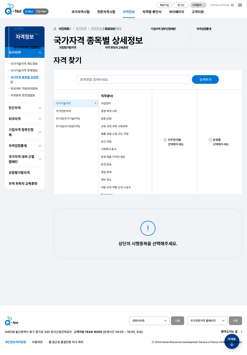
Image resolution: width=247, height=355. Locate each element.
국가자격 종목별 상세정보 (24, 80)
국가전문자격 (63, 111)
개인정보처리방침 (15, 342)
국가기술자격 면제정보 (24, 70)
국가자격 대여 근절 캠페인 (21, 159)
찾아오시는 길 (229, 331)
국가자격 (15, 52)
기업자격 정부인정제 (21, 132)
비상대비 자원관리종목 (24, 88)
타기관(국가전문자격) (68, 126)
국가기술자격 (63, 103)
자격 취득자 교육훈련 (23, 184)
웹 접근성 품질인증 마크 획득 (66, 342)
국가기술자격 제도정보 (24, 64)
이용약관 (37, 342)
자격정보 (66, 28)
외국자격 (15, 119)
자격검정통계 (18, 146)
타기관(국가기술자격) (68, 118)
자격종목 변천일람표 (23, 95)
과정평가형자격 (19, 173)
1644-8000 (93, 332)
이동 (177, 320)
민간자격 (15, 108)
